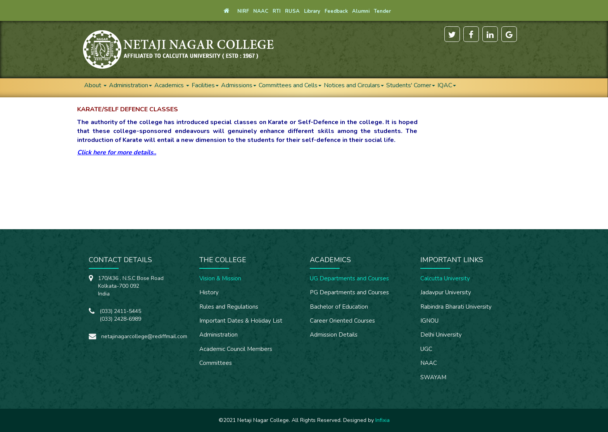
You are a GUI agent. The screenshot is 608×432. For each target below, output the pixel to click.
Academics (171, 85)
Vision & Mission (220, 278)
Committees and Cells (290, 85)
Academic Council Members (235, 349)
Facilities (205, 85)
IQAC (446, 85)
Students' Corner (410, 85)
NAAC (428, 363)
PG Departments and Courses (349, 292)
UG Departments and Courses (349, 278)
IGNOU (429, 321)
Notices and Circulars (354, 85)
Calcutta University (445, 278)
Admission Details (334, 335)
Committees (215, 363)
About (95, 85)
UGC (426, 349)
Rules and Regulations (228, 307)
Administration (130, 85)
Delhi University (441, 335)
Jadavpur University (445, 292)
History (209, 292)
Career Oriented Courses (342, 321)
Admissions (238, 85)
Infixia (382, 420)
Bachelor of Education (339, 307)
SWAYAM (433, 377)
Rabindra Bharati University (456, 307)
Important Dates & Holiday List (240, 321)
